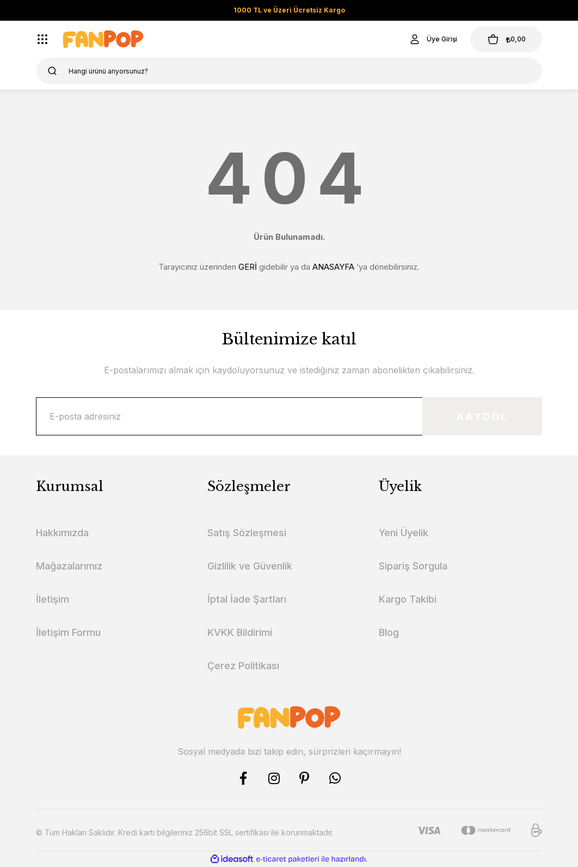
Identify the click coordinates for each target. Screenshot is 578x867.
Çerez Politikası (243, 665)
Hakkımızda (62, 532)
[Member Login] (432, 39)
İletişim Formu (68, 632)
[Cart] (506, 39)
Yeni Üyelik (403, 532)
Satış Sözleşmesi (246, 532)
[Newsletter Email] (289, 416)
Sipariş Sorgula (413, 566)
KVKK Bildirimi (239, 632)
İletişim (52, 599)
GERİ (247, 267)
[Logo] (103, 39)
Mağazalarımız (69, 566)
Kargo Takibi (407, 599)
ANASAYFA (333, 267)
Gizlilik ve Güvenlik (249, 566)
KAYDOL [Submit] (482, 416)
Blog (389, 632)
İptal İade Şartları (246, 599)
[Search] (289, 71)
